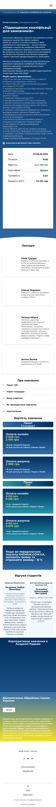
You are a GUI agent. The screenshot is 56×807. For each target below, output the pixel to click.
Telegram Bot (28, 771)
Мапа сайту (28, 795)
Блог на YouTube (28, 767)
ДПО (28, 790)
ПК (28, 786)
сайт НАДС (23, 73)
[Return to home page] (28, 747)
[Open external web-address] (12, 5)
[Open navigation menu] (51, 5)
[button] (28, 385)
